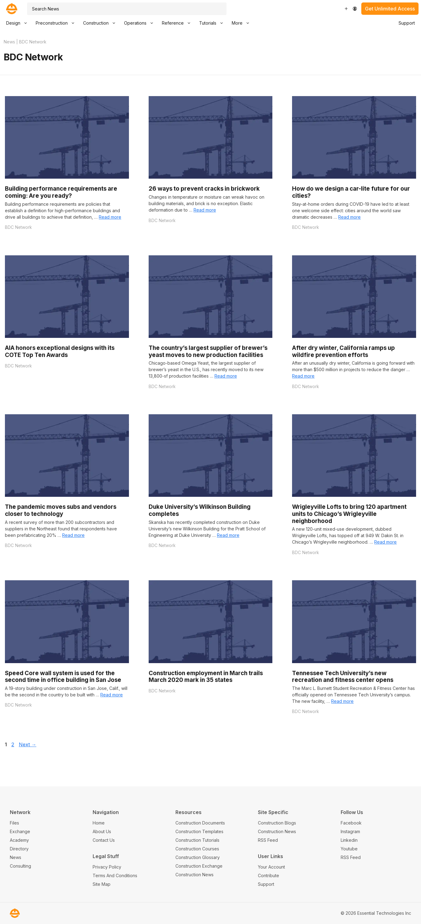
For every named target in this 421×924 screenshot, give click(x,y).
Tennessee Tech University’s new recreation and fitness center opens (342, 677)
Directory (19, 848)
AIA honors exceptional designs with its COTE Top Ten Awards (59, 351)
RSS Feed (268, 840)
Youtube (349, 848)
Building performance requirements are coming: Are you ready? (61, 192)
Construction (101, 23)
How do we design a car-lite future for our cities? (351, 192)
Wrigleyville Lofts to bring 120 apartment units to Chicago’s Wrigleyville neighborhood (349, 513)
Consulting (20, 866)
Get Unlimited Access (390, 9)
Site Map (101, 884)
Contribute (268, 875)
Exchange (20, 831)
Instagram (350, 831)
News (9, 41)
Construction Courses (197, 848)
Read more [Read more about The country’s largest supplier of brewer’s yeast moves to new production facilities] (226, 376)
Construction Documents (200, 822)
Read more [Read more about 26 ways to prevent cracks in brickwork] (205, 210)
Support (407, 23)
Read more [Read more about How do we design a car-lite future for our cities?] (349, 217)
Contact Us (104, 840)
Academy (19, 840)
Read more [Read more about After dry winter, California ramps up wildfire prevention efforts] (303, 376)
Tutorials (213, 23)
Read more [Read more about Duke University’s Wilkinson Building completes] (228, 535)
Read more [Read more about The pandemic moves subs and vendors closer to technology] (73, 535)
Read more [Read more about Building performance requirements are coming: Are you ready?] (110, 217)
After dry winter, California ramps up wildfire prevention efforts (343, 351)
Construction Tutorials (197, 840)
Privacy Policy (107, 866)
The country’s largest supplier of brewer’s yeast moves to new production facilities (208, 351)
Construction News (194, 874)
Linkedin (349, 840)
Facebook (351, 822)
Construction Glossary (197, 857)
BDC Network (18, 227)
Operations (141, 23)
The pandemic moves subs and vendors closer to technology (60, 510)
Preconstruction (57, 23)
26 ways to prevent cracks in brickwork (204, 188)
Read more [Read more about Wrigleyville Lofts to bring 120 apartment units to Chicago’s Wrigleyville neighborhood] (385, 542)
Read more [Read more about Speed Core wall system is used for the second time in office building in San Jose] (111, 694)
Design (18, 23)
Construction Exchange (199, 866)
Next (27, 744)
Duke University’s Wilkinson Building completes (200, 510)
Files (14, 822)
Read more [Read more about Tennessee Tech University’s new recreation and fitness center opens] (342, 701)
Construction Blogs (277, 822)
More (243, 23)
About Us (102, 831)
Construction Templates (199, 831)
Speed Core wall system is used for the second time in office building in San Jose (63, 677)
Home (99, 822)
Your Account (271, 866)
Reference (178, 23)
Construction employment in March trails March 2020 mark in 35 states (206, 677)
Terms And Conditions (115, 875)
